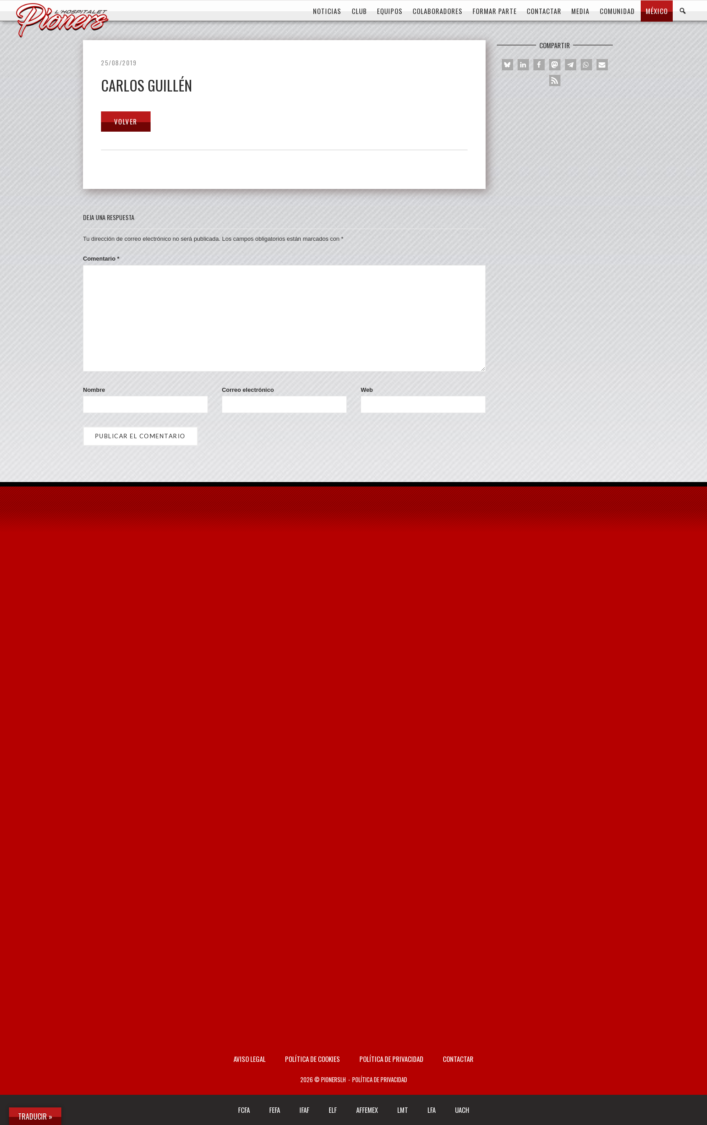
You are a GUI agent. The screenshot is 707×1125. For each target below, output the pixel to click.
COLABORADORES (438, 11)
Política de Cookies (312, 1059)
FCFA (244, 1110)
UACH (462, 1110)
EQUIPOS (390, 11)
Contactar (458, 1059)
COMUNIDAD (617, 11)
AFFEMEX (367, 1110)
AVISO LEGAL (250, 1059)
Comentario (101, 258)
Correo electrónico (248, 389)
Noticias (327, 11)
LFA (431, 1110)
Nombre (94, 389)
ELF (333, 1110)
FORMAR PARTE (495, 11)
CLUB (359, 11)
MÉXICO (657, 11)
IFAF (304, 1110)
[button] (507, 64)
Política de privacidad (391, 1059)
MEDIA (580, 11)
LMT (402, 1110)
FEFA (274, 1110)
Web (367, 389)
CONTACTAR (544, 11)
